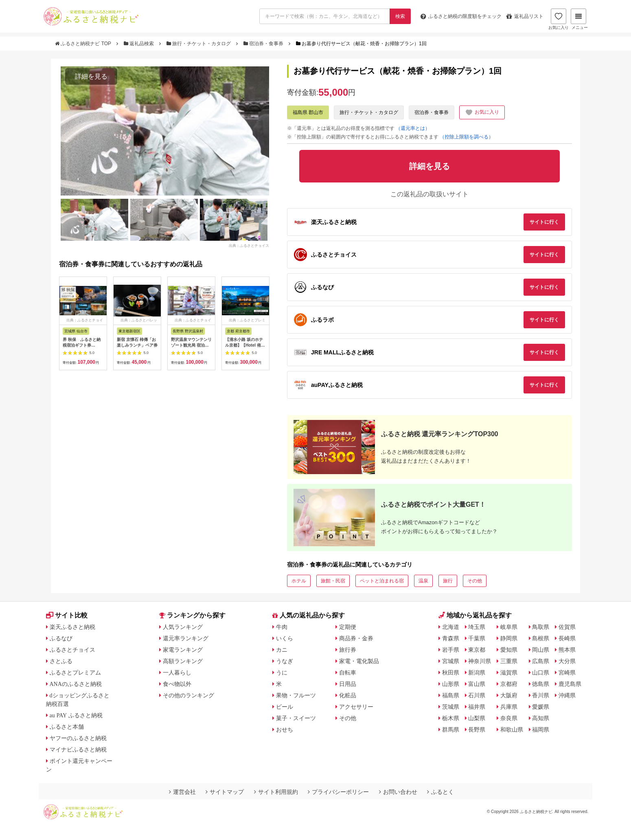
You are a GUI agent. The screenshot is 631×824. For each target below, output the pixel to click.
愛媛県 (540, 707)
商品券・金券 (356, 638)
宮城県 (450, 661)
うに (281, 672)
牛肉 (281, 627)
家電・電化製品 (359, 661)
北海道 (450, 627)
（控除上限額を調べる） (466, 137)
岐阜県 (508, 627)
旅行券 (347, 650)
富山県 (476, 684)
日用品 (347, 684)
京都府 (508, 684)
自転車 (347, 672)
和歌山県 (511, 729)
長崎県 (567, 638)
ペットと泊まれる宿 (382, 581)
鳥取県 (540, 627)
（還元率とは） (413, 128)
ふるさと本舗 (67, 727)
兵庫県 (508, 707)
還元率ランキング (185, 638)
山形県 (450, 684)
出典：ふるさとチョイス (249, 245)
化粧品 (347, 695)
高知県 (540, 718)
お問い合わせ (398, 792)
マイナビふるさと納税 (78, 749)
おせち (284, 729)
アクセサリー (356, 707)
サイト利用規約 (276, 792)
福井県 (476, 707)
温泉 (423, 581)
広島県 (540, 661)
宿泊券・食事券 (264, 43)
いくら (284, 638)
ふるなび (61, 638)
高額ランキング (183, 661)
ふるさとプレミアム (75, 672)
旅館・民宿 (333, 581)
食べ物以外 (177, 684)
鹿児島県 (570, 684)
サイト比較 (67, 615)
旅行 (448, 581)
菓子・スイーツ (296, 718)
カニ (281, 650)
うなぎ (284, 661)
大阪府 (508, 695)
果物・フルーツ (296, 695)
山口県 (540, 672)
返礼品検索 (140, 43)
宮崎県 (567, 672)
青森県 (450, 638)
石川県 (476, 695)
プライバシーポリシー (338, 792)
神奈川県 (479, 661)
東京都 (476, 650)
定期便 (347, 627)
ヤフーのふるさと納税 (78, 738)
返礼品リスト (524, 16)
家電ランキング (183, 650)
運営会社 (182, 792)
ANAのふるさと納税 (76, 684)
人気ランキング (183, 627)
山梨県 (476, 718)
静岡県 (508, 638)
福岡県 (540, 729)
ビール (284, 707)
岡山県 (540, 650)
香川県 (540, 695)
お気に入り (558, 19)
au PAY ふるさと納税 (76, 715)
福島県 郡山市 (308, 112)
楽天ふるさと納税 (72, 627)
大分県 (567, 661)
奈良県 (508, 718)
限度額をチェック (461, 16)
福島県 (450, 695)
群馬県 (450, 729)
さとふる (61, 661)
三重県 (508, 661)
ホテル (298, 581)
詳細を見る (91, 76)
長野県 (476, 729)
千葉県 (476, 638)
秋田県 (450, 672)
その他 (474, 581)
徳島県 (540, 684)
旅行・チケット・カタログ (199, 43)
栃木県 (450, 718)
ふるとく (440, 792)
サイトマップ (225, 792)
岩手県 (450, 650)
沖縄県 (567, 695)
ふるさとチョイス (72, 650)
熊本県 (567, 650)
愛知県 (508, 650)
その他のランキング (188, 695)
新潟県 (476, 672)
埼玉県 (476, 627)
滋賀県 (508, 672)
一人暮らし (177, 672)
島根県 (540, 638)
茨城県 (450, 707)
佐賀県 (567, 627)
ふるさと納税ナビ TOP (83, 43)
